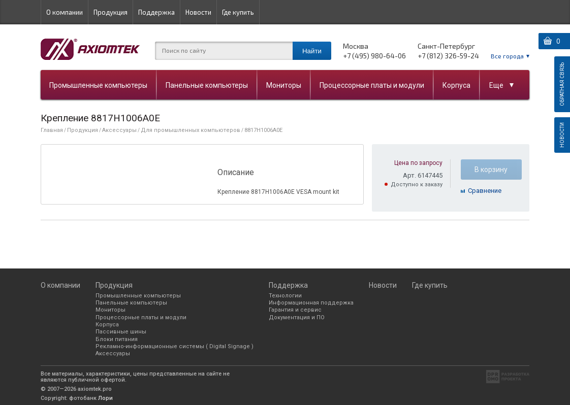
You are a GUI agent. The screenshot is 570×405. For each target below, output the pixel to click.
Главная (52, 130)
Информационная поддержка (311, 302)
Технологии (285, 295)
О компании (64, 12)
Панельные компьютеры (207, 85)
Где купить (238, 12)
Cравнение (484, 190)
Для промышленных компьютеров (190, 130)
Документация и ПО (297, 317)
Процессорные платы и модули (372, 85)
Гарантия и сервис (295, 310)
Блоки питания (117, 339)
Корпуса (456, 85)
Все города (507, 55)
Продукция (110, 12)
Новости (198, 12)
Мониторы (283, 85)
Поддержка (156, 12)
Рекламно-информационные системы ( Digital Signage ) (175, 346)
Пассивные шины (121, 331)
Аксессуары (119, 130)
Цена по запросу (418, 162)
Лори (105, 398)
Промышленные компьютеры (98, 85)
